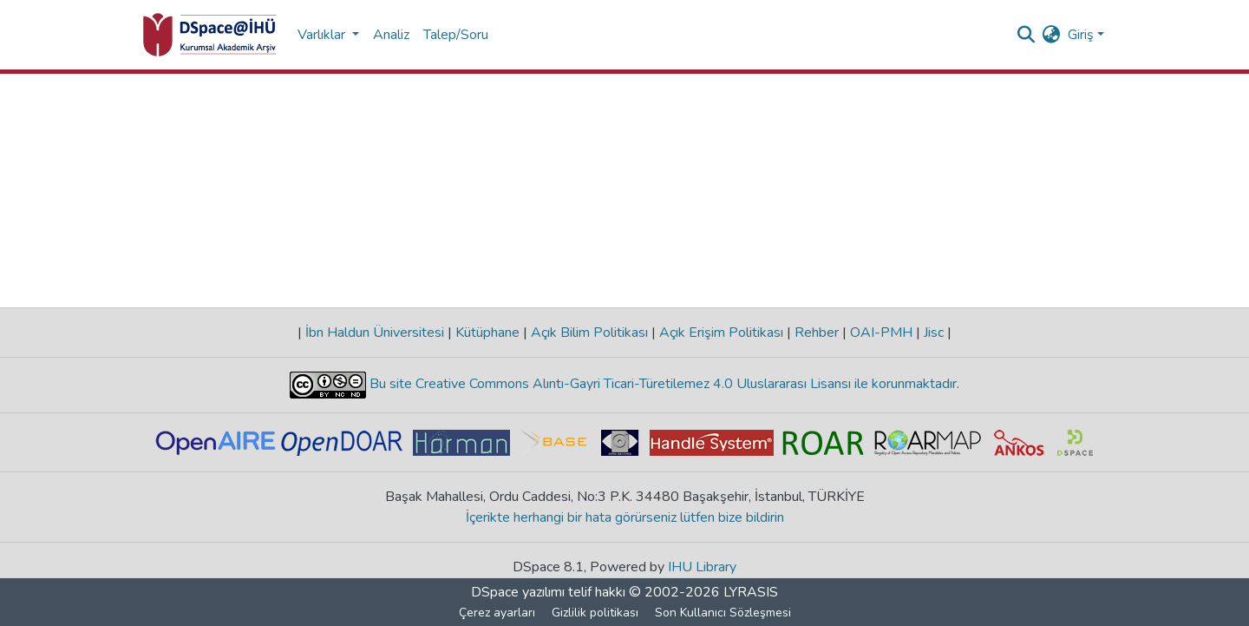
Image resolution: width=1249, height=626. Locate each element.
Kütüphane (487, 332)
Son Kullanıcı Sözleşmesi (723, 612)
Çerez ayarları (497, 612)
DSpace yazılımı (518, 592)
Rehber (816, 332)
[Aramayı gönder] (1026, 34)
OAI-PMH (881, 332)
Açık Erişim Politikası (721, 332)
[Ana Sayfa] (210, 34)
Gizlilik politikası (595, 612)
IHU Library (702, 567)
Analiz (391, 34)
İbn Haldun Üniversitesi (375, 332)
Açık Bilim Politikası (589, 332)
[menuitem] (1052, 34)
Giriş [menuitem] (1081, 34)
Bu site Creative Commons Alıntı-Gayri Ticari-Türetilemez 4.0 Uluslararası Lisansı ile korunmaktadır (661, 383)
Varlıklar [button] (323, 34)
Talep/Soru (455, 34)
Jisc (933, 332)
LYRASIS (750, 592)
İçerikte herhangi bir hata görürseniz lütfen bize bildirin (625, 517)
